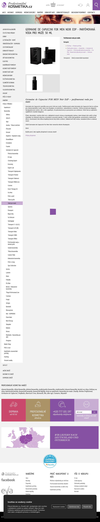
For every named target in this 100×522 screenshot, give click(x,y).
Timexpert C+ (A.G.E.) (14, 224)
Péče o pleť (11, 196)
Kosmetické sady (8, 72)
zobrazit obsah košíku (55, 5)
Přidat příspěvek (31, 135)
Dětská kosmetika (8, 58)
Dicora (7, 331)
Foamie (8, 146)
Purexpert (10, 210)
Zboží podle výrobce (72, 48)
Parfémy (40, 12)
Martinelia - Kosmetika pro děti (13, 336)
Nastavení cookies (79, 489)
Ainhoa (8, 114)
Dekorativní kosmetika (10, 54)
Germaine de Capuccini (12, 150)
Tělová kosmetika (8, 86)
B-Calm (10, 157)
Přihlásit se (88, 5)
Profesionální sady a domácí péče (13, 243)
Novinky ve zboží (8, 374)
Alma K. (8, 118)
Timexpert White (12, 239)
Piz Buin (8, 283)
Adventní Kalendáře (9, 29)
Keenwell (8, 307)
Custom (10, 185)
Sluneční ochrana (8, 83)
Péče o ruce (7, 348)
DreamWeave (9, 139)
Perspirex (8, 341)
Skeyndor (8, 324)
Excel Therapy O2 (13, 189)
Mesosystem (9, 310)
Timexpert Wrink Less (13, 182)
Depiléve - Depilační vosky (13, 136)
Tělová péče (11, 200)
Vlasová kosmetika (9, 90)
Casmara (8, 296)
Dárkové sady (50, 12)
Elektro (5, 61)
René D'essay (9, 321)
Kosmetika (7, 111)
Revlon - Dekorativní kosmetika (11, 288)
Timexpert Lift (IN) (13, 228)
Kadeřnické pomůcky (9, 65)
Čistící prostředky (9, 33)
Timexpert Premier (13, 175)
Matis (7, 276)
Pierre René (9, 317)
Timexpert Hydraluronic (14, 171)
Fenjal (7, 299)
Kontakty (91, 12)
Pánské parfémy (77, 46)
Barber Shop (7, 344)
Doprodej (19, 12)
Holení (5, 93)
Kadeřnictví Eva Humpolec (7, 492)
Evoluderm (9, 143)
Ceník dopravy (78, 481)
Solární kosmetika (13, 248)
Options (10, 207)
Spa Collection (12, 265)
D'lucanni (8, 129)
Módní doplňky (29, 12)
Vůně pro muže (12, 203)
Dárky (4, 36)
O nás (75, 478)
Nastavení (59, 507)
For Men (10, 193)
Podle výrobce (7, 104)
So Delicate (11, 217)
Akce (4, 12)
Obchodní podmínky (78, 12)
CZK (80, 5)
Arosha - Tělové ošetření (13, 125)
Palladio (8, 280)
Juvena (8, 269)
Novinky (11, 12)
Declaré (8, 132)
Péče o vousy (7, 97)
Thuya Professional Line (12, 292)
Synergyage (11, 221)
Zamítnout (74, 507)
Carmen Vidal (11, 255)
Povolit (87, 507)
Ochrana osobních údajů (80, 486)
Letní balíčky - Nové (9, 40)
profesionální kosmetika (11, 474)
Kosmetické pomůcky (9, 68)
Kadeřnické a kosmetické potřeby (11, 352)
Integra (8, 303)
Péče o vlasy (11, 262)
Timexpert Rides (12, 232)
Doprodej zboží (8, 378)
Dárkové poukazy (63, 12)
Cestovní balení (8, 47)
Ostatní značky (8, 360)
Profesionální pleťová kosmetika (82, 50)
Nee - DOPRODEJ (10, 314)
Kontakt (76, 491)
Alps (7, 122)
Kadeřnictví (7, 107)
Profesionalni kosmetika (50, 461)
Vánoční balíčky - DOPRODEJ (11, 44)
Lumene (8, 273)
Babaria (8, 328)
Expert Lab (11, 168)
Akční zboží (6, 371)
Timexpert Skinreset (13, 178)
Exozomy (10, 164)
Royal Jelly (10, 214)
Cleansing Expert (12, 161)
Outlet (5, 365)
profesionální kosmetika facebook (8, 479)
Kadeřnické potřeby (31, 486)
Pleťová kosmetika (9, 79)
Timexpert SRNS (12, 235)
